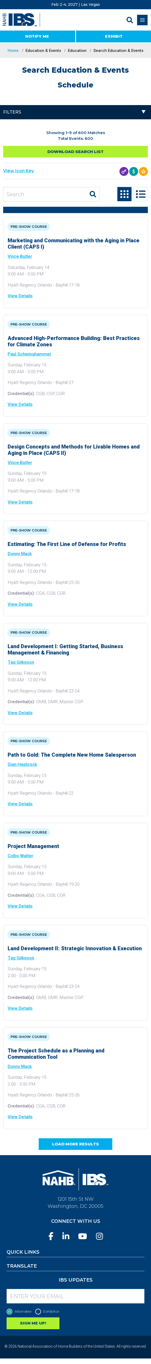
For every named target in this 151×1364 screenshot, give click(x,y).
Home (13, 50)
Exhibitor (48, 1311)
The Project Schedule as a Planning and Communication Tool (56, 1053)
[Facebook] (50, 1236)
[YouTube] (82, 1236)
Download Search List (75, 151)
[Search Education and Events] (45, 194)
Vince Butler (20, 256)
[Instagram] (99, 1236)
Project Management (33, 846)
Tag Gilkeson (21, 662)
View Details (20, 295)
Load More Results (75, 1143)
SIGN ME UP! (33, 1323)
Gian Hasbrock (22, 764)
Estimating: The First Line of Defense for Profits (67, 544)
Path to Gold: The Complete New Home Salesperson (72, 755)
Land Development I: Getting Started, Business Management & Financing (65, 649)
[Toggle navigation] (142, 20)
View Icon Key (18, 170)
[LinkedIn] (65, 1236)
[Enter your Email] (75, 1296)
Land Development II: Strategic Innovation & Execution (75, 948)
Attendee (20, 1311)
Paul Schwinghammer (29, 354)
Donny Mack (20, 553)
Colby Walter (20, 855)
